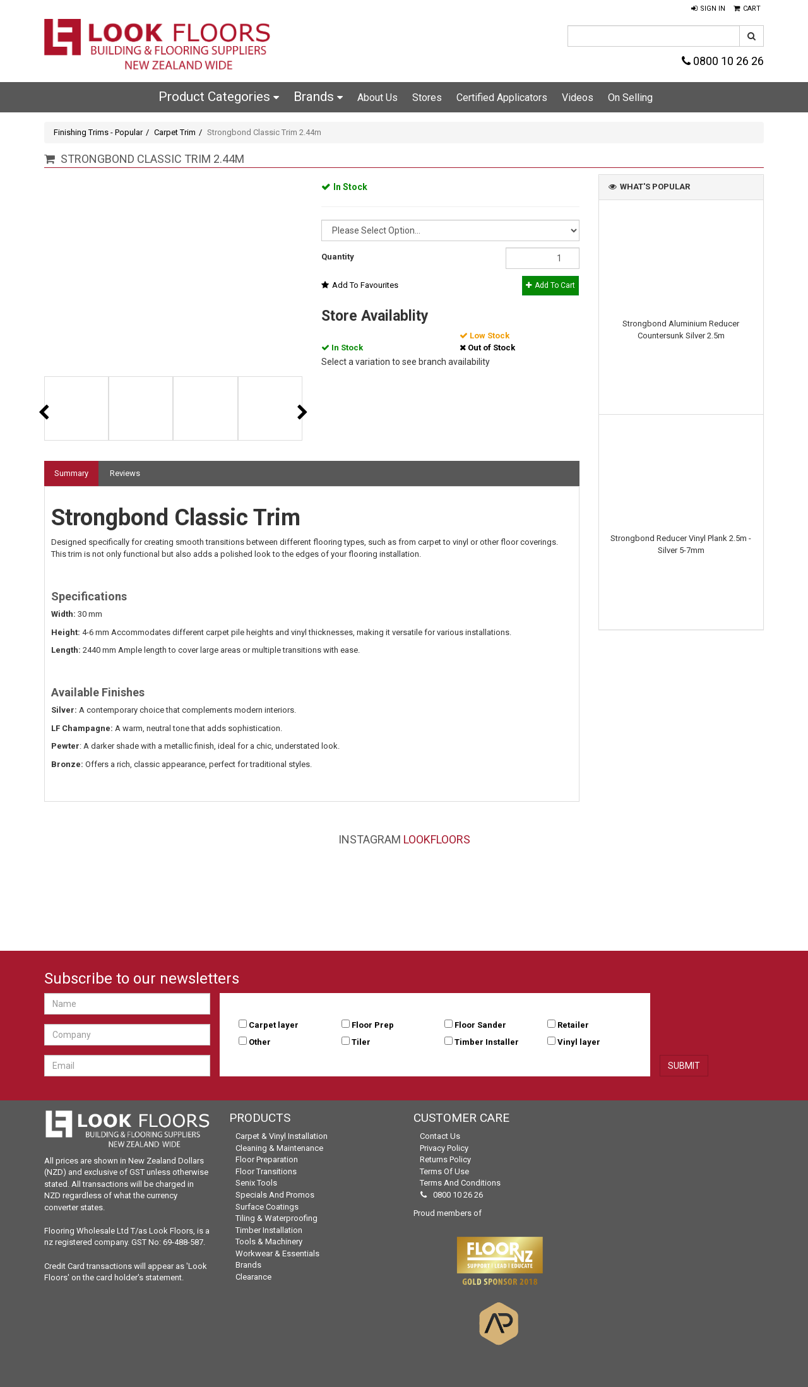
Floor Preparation (266, 1159)
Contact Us (440, 1136)
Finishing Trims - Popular (98, 132)
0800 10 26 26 (723, 61)
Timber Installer (486, 1042)
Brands (318, 96)
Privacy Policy (444, 1148)
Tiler (361, 1042)
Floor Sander (480, 1025)
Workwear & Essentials (277, 1253)
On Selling (630, 98)
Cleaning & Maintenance (279, 1148)
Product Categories (218, 96)
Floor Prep (373, 1025)
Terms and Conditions (460, 1183)
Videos (577, 98)
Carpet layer (274, 1025)
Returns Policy (445, 1159)
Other (260, 1042)
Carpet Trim (175, 132)
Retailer (573, 1025)
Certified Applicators (501, 98)
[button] (708, 9)
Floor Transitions (266, 1171)
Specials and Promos (274, 1194)
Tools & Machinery (268, 1241)
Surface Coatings (267, 1206)
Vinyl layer (578, 1042)
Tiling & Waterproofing (276, 1218)
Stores (427, 98)
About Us (377, 98)
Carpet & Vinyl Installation (281, 1136)
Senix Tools (256, 1183)
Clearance (253, 1277)
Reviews (125, 473)
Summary (71, 473)
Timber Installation (268, 1230)
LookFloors (436, 839)
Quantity (337, 256)
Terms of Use (444, 1171)
